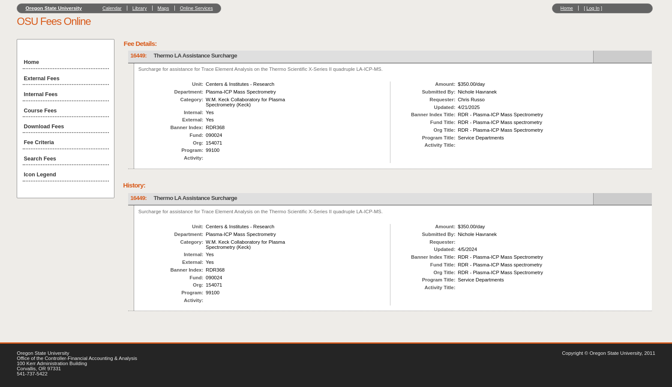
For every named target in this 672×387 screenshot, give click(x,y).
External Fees (42, 78)
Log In (593, 8)
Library (139, 8)
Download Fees (44, 126)
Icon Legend (40, 174)
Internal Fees (41, 94)
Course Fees (40, 110)
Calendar (112, 8)
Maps (163, 8)
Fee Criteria (39, 142)
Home (567, 8)
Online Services (196, 8)
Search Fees (40, 158)
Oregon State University (54, 8)
